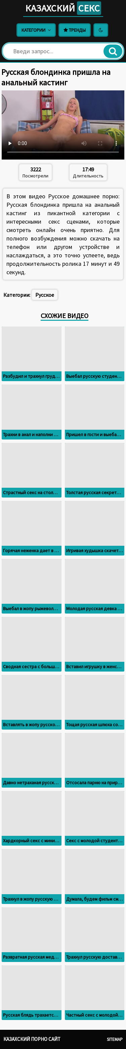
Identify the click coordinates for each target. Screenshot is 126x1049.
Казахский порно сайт (31, 1039)
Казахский (63, 8)
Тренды (75, 30)
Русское (44, 294)
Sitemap (115, 1039)
